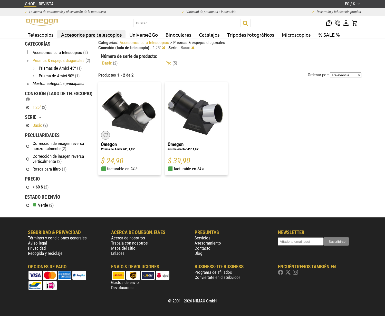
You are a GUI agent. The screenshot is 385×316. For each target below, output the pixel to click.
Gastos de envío (125, 282)
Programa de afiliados (213, 272)
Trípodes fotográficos (250, 34)
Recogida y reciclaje (45, 253)
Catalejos (209, 34)
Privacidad (37, 248)
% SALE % (329, 34)
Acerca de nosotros (128, 237)
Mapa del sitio (123, 248)
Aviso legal (37, 243)
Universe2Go (143, 34)
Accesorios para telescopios (91, 34)
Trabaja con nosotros (129, 243)
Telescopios (40, 34)
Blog (198, 253)
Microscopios (296, 34)
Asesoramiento (208, 243)
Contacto (202, 248)
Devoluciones (122, 287)
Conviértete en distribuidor (217, 277)
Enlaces (117, 253)
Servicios (202, 237)
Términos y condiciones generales (57, 237)
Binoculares (178, 34)
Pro (171, 63)
